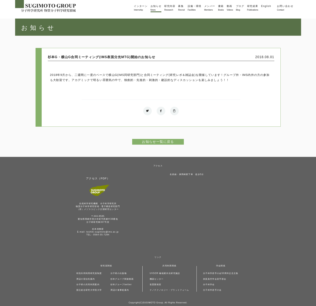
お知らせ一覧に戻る (158, 141)
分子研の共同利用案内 (88, 284)
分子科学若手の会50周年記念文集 (220, 273)
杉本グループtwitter (121, 284)
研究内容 (169, 8)
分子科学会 (209, 284)
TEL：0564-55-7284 (97, 235)
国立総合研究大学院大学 (89, 290)
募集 (181, 8)
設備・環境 (194, 8)
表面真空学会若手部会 (214, 279)
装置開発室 (155, 284)
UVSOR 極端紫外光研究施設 (165, 273)
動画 (230, 8)
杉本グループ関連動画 (122, 279)
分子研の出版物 (119, 273)
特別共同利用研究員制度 (89, 273)
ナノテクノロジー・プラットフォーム (169, 290)
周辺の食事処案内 (120, 290)
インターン (140, 8)
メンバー (209, 8)
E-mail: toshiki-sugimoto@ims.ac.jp (98, 232)
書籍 (221, 8)
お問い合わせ (285, 8)
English (266, 6)
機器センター (157, 279)
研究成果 (252, 8)
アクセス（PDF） (98, 178)
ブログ (240, 8)
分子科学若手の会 (212, 290)
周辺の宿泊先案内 (85, 279)
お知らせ (156, 8)
